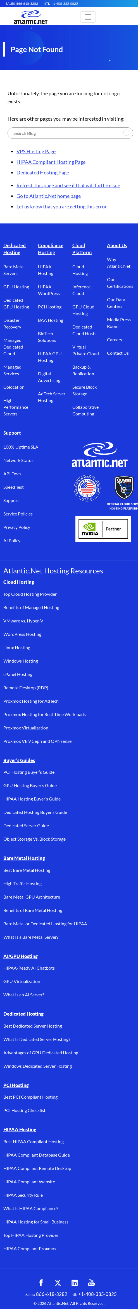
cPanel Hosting (17, 674)
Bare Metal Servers (14, 270)
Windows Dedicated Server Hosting (37, 1066)
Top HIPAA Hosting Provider (30, 1235)
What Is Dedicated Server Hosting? (36, 1039)
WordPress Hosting (22, 634)
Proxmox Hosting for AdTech (31, 701)
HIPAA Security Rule (23, 1195)
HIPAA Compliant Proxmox (29, 1248)
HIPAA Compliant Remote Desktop (37, 1168)
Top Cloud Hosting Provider (30, 594)
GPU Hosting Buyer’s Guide (30, 785)
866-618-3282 (51, 1294)
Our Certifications (120, 283)
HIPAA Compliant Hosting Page (50, 162)
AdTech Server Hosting (51, 397)
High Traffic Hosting (22, 883)
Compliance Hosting (50, 249)
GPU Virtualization (21, 981)
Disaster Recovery (12, 323)
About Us (117, 245)
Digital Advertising (49, 377)
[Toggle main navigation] (88, 17)
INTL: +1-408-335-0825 (60, 3)
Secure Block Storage (84, 390)
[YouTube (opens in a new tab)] (91, 1282)
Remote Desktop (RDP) (25, 687)
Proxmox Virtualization (25, 727)
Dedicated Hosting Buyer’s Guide (35, 812)
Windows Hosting (20, 660)
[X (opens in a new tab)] (57, 1282)
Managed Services (12, 370)
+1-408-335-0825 (97, 1294)
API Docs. (12, 473)
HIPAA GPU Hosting (50, 357)
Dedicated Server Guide (26, 825)
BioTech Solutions (47, 337)
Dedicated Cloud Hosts (84, 330)
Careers (114, 339)
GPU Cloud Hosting (83, 310)
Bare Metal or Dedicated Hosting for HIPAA (45, 923)
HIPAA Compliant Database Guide (36, 1154)
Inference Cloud (81, 290)
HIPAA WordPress (49, 290)
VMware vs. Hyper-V (23, 620)
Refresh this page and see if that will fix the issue (68, 185)
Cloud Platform (82, 249)
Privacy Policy (16, 527)
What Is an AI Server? (23, 994)
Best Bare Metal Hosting (26, 870)
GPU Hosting (16, 286)
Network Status (18, 460)
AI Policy (11, 540)
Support (12, 433)
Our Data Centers (116, 303)
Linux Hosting (16, 647)
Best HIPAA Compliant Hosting (33, 1141)
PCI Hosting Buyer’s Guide (28, 772)
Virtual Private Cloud (85, 350)
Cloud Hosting (80, 270)
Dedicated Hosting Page (42, 172)
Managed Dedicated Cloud (13, 346)
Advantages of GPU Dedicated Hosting (40, 1052)
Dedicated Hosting (14, 249)
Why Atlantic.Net (118, 263)
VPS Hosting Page (36, 151)
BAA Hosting (50, 320)
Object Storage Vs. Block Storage (34, 838)
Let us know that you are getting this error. (62, 206)
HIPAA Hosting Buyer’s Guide (32, 798)
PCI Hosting (49, 306)
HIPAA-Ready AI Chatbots (29, 967)
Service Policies (18, 513)
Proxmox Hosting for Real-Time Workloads (44, 714)
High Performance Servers (15, 407)
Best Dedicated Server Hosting (32, 1025)
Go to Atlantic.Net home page (48, 196)
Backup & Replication (83, 370)
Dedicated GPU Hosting (16, 303)
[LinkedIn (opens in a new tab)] (74, 1282)
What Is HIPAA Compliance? (30, 1208)
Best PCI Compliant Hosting (30, 1096)
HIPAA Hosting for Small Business (35, 1221)
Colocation (14, 387)
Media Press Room (119, 323)
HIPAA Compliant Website (29, 1181)
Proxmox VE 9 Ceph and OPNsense (37, 741)
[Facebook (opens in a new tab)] (41, 1282)
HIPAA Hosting (45, 270)
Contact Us (118, 353)
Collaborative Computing (85, 410)
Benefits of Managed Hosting (31, 607)
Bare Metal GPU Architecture (31, 896)
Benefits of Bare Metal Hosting (32, 910)
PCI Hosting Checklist (24, 1110)
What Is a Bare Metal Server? (30, 937)
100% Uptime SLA (20, 446)
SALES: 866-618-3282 (22, 3)
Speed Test (13, 487)
